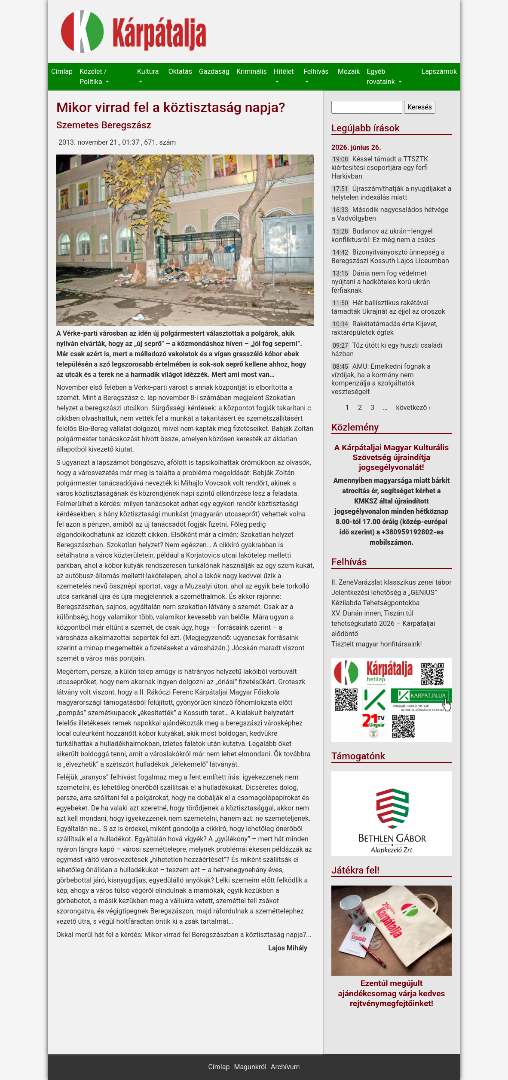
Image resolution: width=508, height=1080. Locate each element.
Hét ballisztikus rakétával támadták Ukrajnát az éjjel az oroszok (388, 307)
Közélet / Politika (93, 76)
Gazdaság (214, 71)
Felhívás (315, 71)
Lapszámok (439, 71)
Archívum (285, 1067)
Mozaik (349, 71)
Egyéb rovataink (381, 76)
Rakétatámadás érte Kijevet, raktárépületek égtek (384, 328)
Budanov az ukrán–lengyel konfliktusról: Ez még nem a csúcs (383, 235)
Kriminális (251, 71)
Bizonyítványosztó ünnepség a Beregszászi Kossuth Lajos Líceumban (390, 256)
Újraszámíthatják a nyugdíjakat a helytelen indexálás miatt (391, 193)
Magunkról (250, 1067)
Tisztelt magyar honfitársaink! (376, 644)
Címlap (62, 71)
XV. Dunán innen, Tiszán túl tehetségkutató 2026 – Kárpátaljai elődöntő (383, 623)
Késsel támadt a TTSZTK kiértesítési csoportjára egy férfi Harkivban (379, 167)
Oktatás (180, 71)
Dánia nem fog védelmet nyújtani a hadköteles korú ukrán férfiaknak (380, 281)
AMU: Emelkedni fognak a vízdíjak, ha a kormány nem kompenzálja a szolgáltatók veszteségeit (381, 379)
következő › (413, 407)
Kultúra (148, 71)
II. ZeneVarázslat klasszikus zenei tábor (391, 582)
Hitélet (284, 71)
